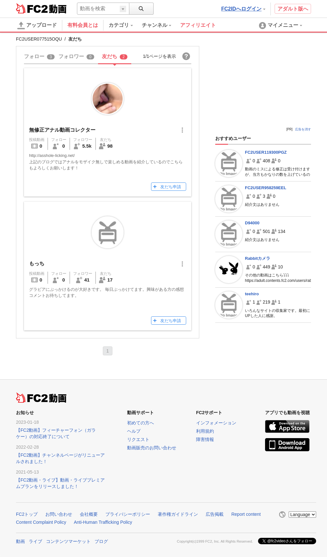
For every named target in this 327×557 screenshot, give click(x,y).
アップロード (37, 25)
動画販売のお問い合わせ (151, 447)
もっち (36, 263)
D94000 (252, 222)
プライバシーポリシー (127, 514)
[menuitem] (125, 25)
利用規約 (205, 431)
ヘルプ (134, 431)
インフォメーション (216, 422)
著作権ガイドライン (178, 514)
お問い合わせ (58, 514)
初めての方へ (140, 422)
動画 (20, 541)
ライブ (35, 541)
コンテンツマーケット (68, 541)
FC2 (32, 8)
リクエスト (138, 439)
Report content (246, 514)
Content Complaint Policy (41, 522)
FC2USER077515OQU (39, 39)
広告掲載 (215, 514)
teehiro (252, 293)
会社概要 (89, 514)
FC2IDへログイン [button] (243, 9)
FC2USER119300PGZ (266, 152)
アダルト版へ (293, 9)
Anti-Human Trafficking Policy (103, 522)
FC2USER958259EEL (265, 187)
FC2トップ (27, 514)
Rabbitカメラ (257, 258)
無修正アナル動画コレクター (62, 130)
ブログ (101, 541)
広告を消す (303, 129)
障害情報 (205, 439)
